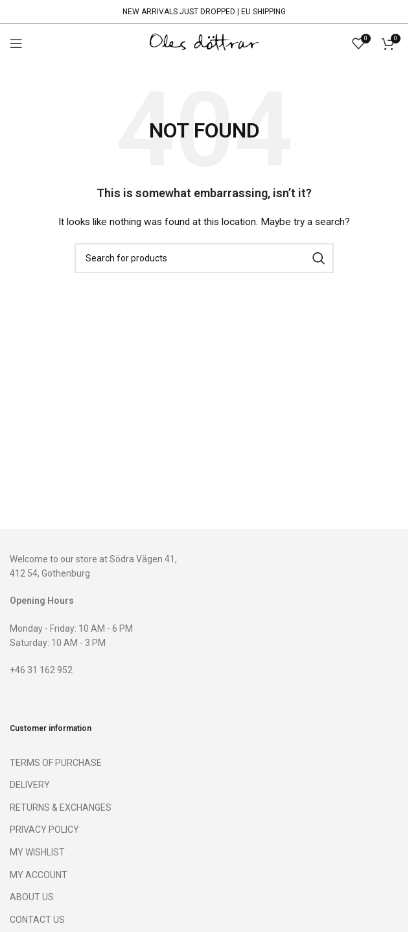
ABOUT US (32, 897)
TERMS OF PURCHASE (56, 763)
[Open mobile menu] (16, 43)
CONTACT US (37, 919)
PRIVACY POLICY (44, 829)
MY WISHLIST (37, 852)
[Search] (204, 258)
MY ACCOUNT (38, 875)
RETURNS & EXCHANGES (60, 807)
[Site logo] (204, 43)
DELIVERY (30, 785)
